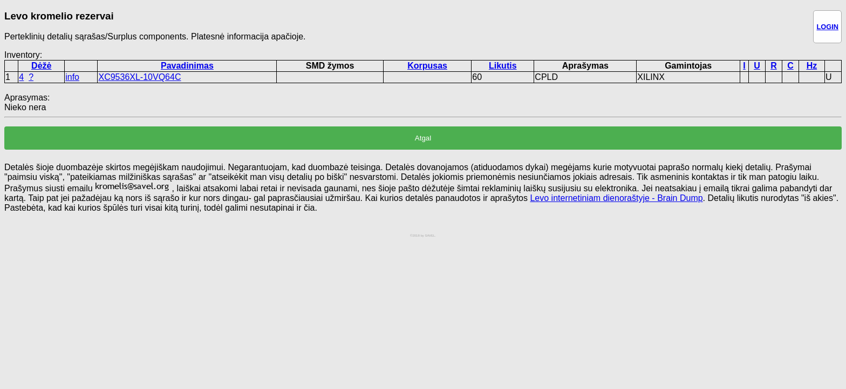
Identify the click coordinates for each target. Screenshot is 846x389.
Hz (812, 65)
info (72, 77)
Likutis (503, 65)
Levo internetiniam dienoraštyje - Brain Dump (616, 198)
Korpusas (427, 65)
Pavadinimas (187, 65)
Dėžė (41, 65)
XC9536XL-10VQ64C (139, 77)
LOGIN (827, 27)
